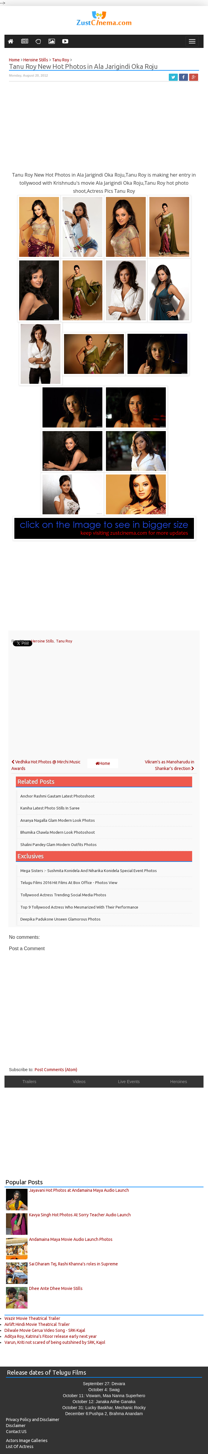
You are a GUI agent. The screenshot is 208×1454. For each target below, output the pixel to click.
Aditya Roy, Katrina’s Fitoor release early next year (50, 1336)
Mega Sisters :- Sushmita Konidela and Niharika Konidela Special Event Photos (88, 870)
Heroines (178, 1081)
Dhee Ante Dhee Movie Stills (56, 1288)
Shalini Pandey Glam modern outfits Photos (58, 844)
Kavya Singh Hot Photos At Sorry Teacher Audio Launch (80, 1214)
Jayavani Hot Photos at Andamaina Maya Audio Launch (79, 1190)
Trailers (29, 1081)
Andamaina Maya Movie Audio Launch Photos (71, 1239)
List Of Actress (20, 1446)
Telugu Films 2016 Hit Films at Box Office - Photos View (68, 882)
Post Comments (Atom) (56, 1069)
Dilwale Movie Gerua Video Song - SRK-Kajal (44, 1330)
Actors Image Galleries (27, 1440)
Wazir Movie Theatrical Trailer (32, 1318)
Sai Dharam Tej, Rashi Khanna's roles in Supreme (73, 1264)
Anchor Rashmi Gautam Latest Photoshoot (57, 796)
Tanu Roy (64, 641)
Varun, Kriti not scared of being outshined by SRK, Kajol (54, 1342)
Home (102, 763)
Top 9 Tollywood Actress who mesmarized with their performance (79, 907)
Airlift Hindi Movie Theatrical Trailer (37, 1324)
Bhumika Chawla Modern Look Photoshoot (57, 832)
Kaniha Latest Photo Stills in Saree (50, 808)
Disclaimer (15, 1425)
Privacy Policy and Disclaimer (32, 1419)
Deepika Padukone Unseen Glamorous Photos (60, 919)
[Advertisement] (104, 129)
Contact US (16, 1431)
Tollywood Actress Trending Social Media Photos (63, 895)
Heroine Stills (42, 641)
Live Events (128, 1081)
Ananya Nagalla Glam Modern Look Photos (57, 820)
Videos (79, 1081)
